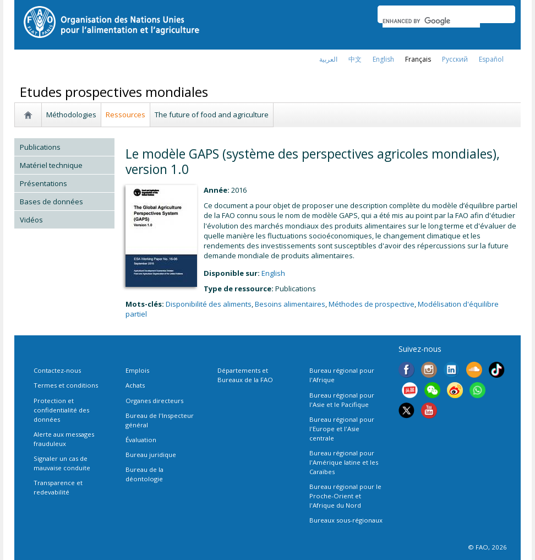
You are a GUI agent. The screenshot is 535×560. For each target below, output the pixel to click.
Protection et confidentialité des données (61, 409)
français (418, 59)
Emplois (137, 370)
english (383, 59)
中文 (355, 59)
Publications (40, 147)
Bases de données (51, 201)
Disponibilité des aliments (209, 304)
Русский (455, 59)
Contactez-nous (57, 370)
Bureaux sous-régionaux (346, 520)
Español (491, 59)
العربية (328, 59)
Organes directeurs (154, 400)
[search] (431, 21)
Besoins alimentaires (290, 304)
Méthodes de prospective (371, 304)
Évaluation (140, 440)
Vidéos (31, 220)
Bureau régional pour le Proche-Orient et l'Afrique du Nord (345, 495)
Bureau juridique (150, 454)
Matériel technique (51, 165)
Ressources (125, 114)
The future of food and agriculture (212, 114)
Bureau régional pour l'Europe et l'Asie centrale (341, 428)
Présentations (43, 183)
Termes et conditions (66, 385)
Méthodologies (71, 114)
